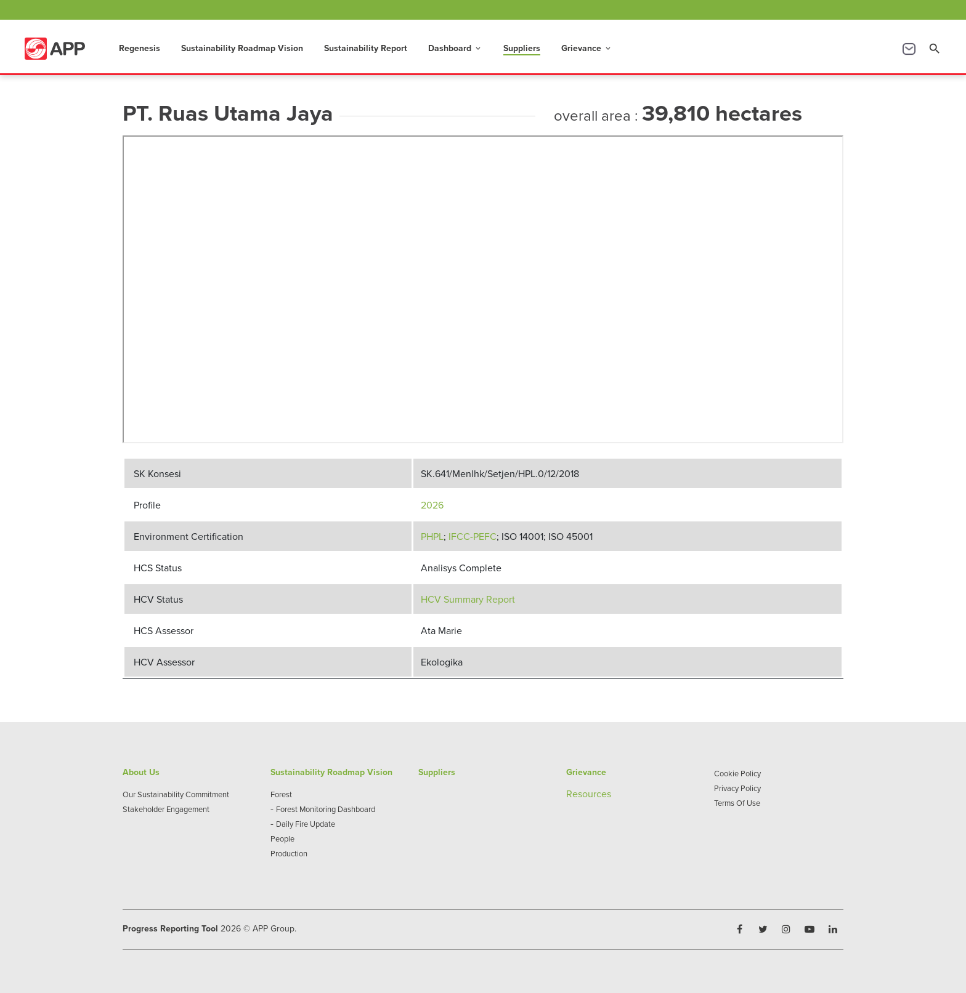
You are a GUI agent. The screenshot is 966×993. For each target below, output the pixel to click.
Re (572, 793)
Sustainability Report (365, 48)
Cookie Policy (737, 773)
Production (288, 853)
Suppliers (521, 48)
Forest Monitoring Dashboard (325, 808)
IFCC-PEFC (472, 536)
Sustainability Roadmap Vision (242, 48)
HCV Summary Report (468, 599)
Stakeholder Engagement (166, 808)
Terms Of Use (737, 802)
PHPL (432, 536)
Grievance (586, 48)
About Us (141, 772)
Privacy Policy (737, 788)
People (282, 838)
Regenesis (139, 48)
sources (594, 793)
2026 (432, 505)
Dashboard (455, 48)
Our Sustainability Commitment (176, 794)
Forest (281, 794)
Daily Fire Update (305, 823)
